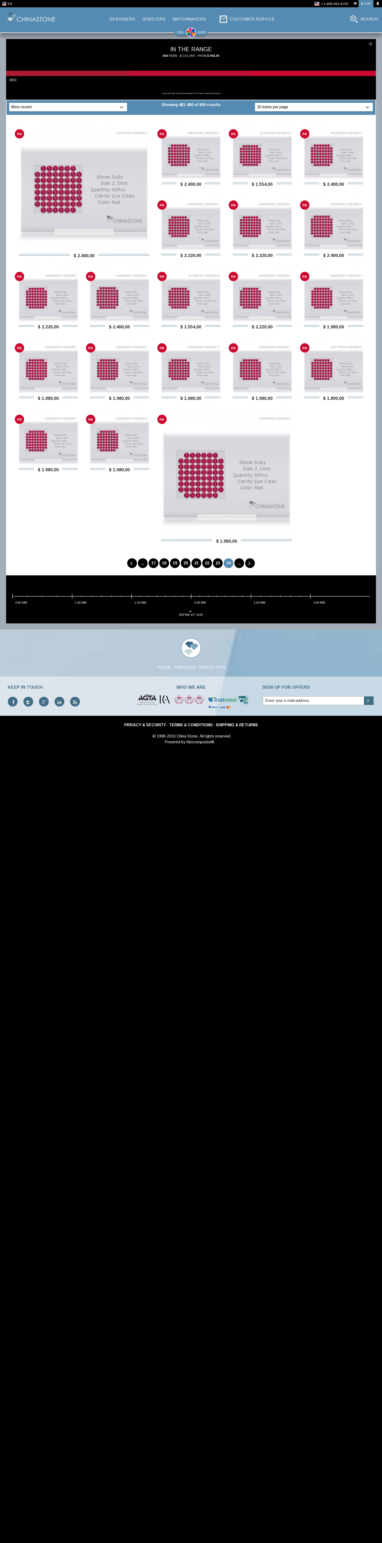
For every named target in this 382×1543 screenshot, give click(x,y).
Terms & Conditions (191, 725)
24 (228, 563)
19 (175, 563)
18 (164, 563)
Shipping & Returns (237, 725)
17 (153, 563)
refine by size (191, 612)
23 (218, 563)
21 (196, 563)
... (142, 563)
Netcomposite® (200, 742)
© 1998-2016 (164, 736)
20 (185, 563)
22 (207, 563)
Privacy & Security (145, 725)
